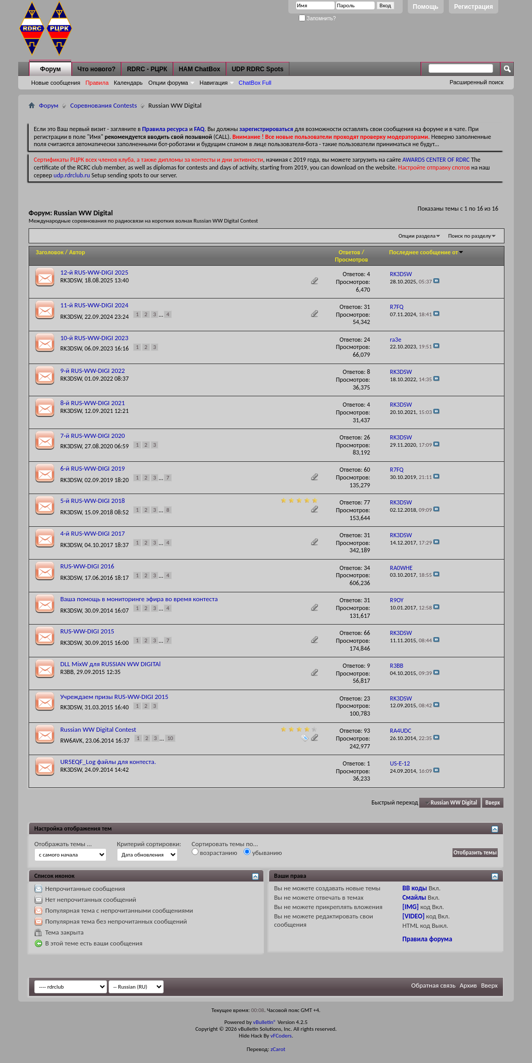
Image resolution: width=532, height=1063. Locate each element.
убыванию (263, 852)
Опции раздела (416, 235)
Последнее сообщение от (426, 252)
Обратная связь (433, 985)
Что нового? (96, 69)
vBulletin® (264, 1022)
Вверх (492, 802)
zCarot (278, 1049)
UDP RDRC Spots (258, 69)
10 (170, 738)
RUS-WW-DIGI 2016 (87, 566)
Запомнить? (317, 18)
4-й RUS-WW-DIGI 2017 (92, 533)
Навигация (214, 83)
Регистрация (473, 6)
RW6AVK (71, 740)
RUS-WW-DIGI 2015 (87, 631)
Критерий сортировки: (149, 844)
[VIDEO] (413, 916)
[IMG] (410, 907)
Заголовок (49, 252)
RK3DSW (71, 280)
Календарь (128, 83)
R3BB (67, 672)
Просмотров (351, 259)
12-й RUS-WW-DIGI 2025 (94, 272)
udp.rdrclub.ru (72, 175)
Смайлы (414, 897)
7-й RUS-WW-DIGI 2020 (92, 435)
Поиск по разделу (469, 235)
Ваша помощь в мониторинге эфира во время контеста (139, 599)
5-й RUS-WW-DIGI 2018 (92, 500)
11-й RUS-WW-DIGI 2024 (94, 305)
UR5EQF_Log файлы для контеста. (108, 762)
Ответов (350, 252)
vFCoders (281, 1035)
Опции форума (168, 83)
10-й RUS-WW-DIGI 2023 (94, 338)
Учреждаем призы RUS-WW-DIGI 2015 (114, 697)
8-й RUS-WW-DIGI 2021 (92, 403)
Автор (77, 252)
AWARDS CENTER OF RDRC (436, 159)
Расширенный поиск (476, 82)
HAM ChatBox (199, 69)
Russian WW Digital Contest (98, 729)
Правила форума (427, 939)
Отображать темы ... (63, 844)
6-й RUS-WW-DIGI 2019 (92, 468)
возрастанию (214, 852)
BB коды (414, 888)
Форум (50, 69)
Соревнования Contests (103, 105)
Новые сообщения (55, 83)
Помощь (425, 6)
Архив (468, 985)
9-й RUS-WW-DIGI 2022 (92, 370)
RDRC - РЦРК (147, 69)
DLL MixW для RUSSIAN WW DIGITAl (110, 664)
